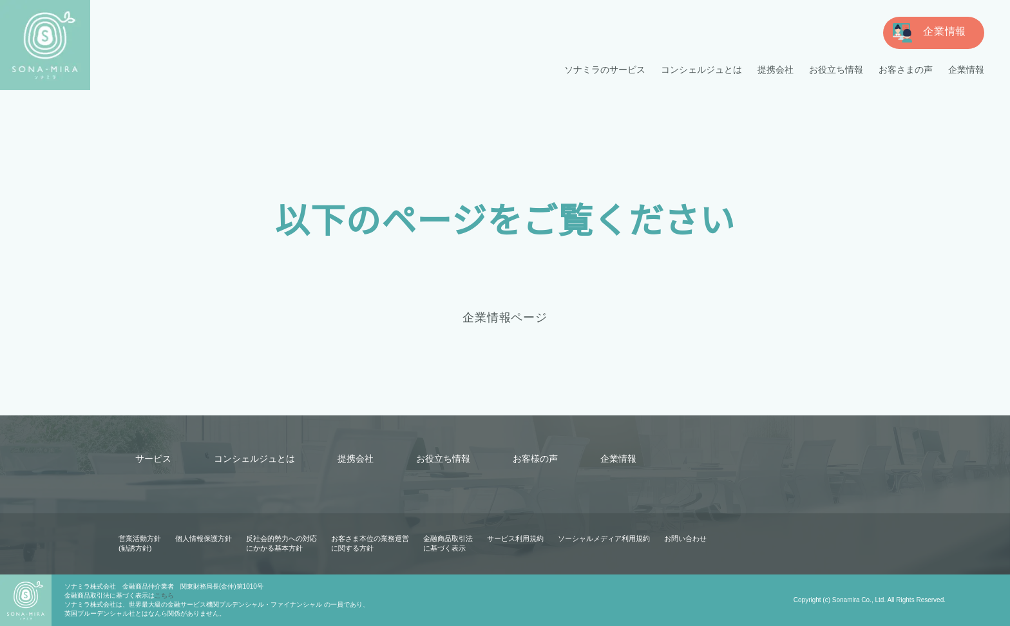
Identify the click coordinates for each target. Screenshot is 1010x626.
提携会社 (776, 69)
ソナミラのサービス (605, 69)
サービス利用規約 (515, 538)
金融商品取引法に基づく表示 (448, 543)
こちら (164, 595)
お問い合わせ (684, 538)
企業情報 (966, 69)
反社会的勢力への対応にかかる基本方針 (281, 543)
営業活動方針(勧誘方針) (140, 543)
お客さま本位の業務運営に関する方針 (370, 543)
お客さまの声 (906, 69)
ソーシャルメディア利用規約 (603, 538)
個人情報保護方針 (203, 538)
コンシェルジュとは (702, 69)
